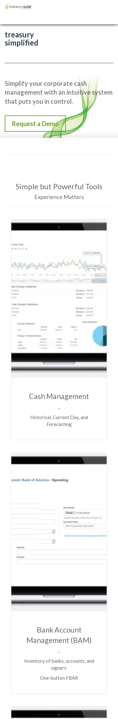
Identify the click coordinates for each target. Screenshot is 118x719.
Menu (108, 2)
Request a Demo (35, 123)
